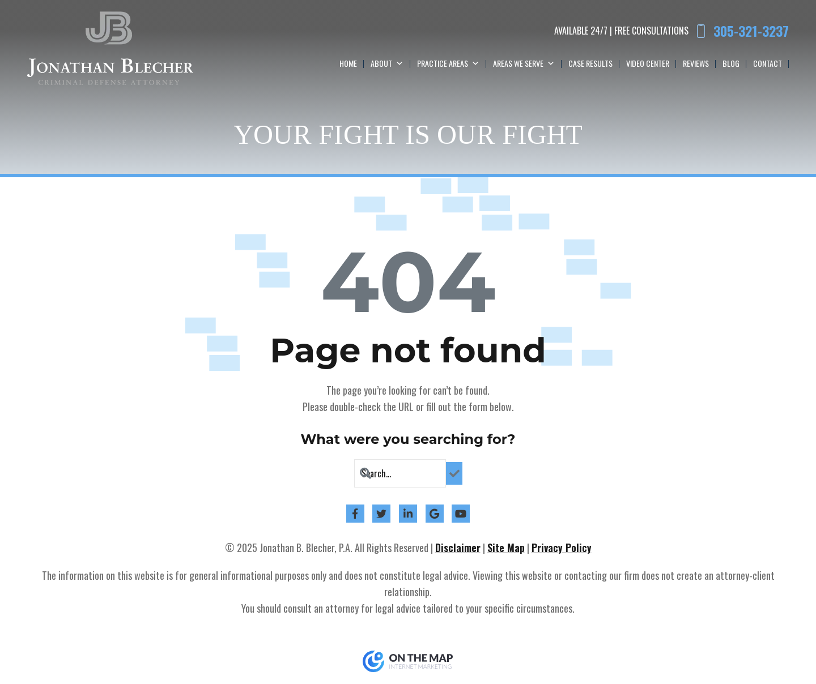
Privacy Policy (562, 547)
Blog (731, 63)
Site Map (506, 547)
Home (348, 63)
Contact (767, 63)
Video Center (647, 63)
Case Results (590, 63)
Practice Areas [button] (448, 63)
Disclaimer (458, 547)
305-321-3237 (751, 31)
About (387, 63)
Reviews (696, 63)
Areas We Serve (524, 63)
